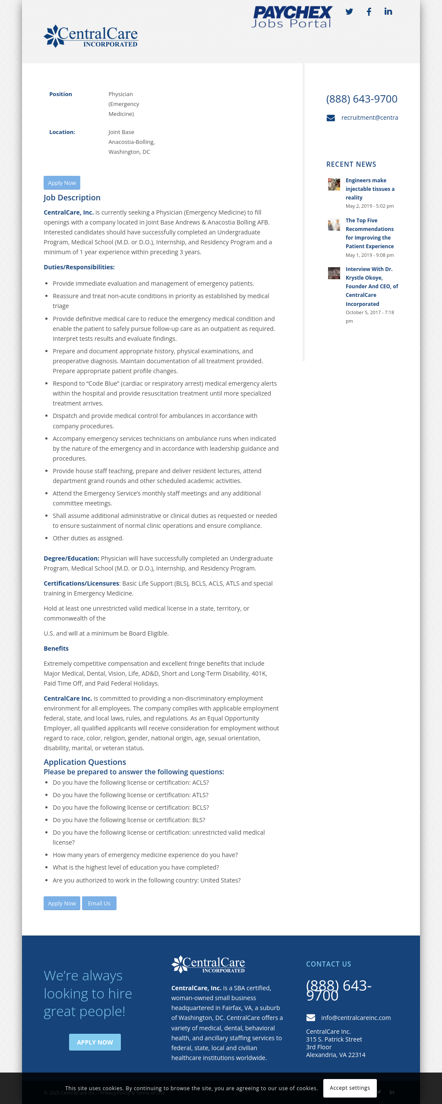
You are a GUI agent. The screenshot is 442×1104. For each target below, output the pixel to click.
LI (388, 12)
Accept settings (350, 1088)
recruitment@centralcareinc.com (387, 117)
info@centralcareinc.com (356, 1018)
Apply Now (95, 1042)
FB (369, 12)
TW (349, 12)
